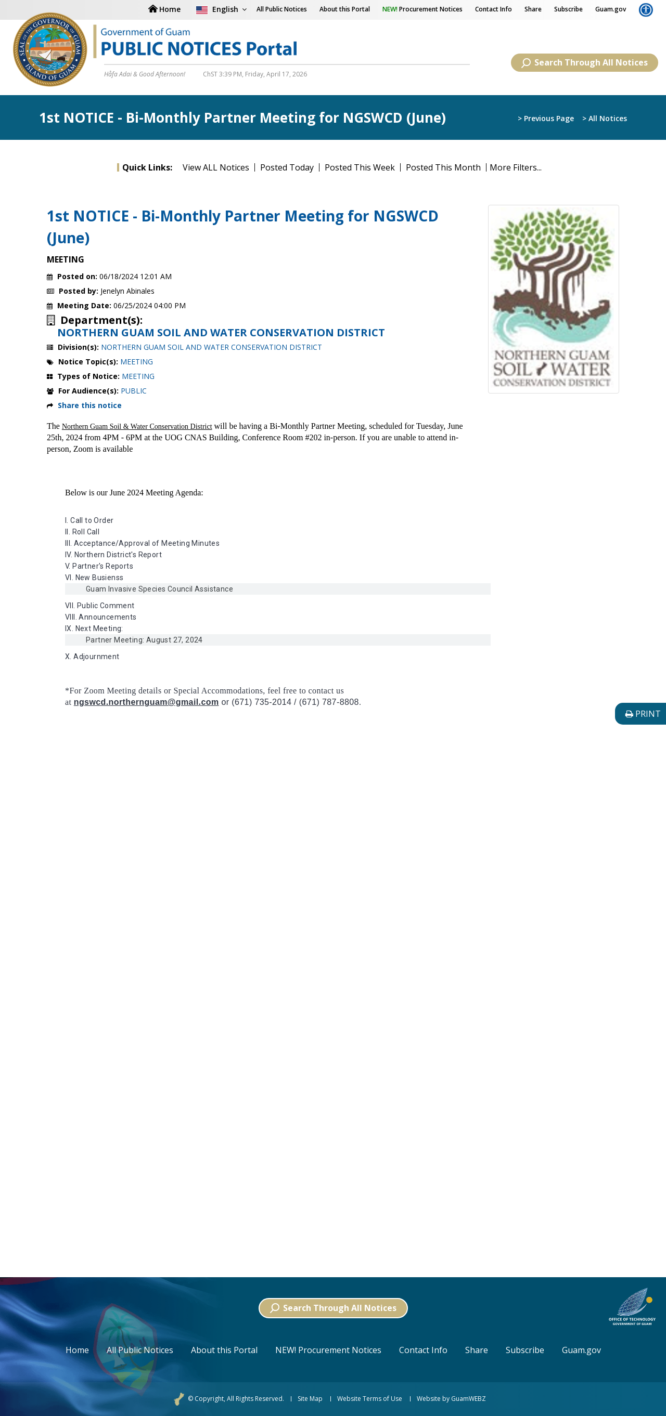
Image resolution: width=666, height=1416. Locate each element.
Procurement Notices (422, 9)
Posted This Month (443, 167)
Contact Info (493, 9)
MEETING (136, 361)
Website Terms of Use (369, 1398)
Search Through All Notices (584, 62)
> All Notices (604, 118)
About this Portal (344, 9)
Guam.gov (610, 9)
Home (77, 1350)
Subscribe (568, 9)
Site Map (310, 1398)
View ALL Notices (216, 167)
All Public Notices (140, 1350)
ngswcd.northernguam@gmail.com (146, 702)
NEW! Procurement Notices (328, 1350)
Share (533, 9)
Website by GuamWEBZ (451, 1398)
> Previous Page (546, 118)
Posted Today (287, 167)
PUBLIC (134, 391)
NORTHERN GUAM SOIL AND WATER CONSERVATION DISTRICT (221, 332)
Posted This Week (360, 167)
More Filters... (516, 167)
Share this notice (90, 405)
